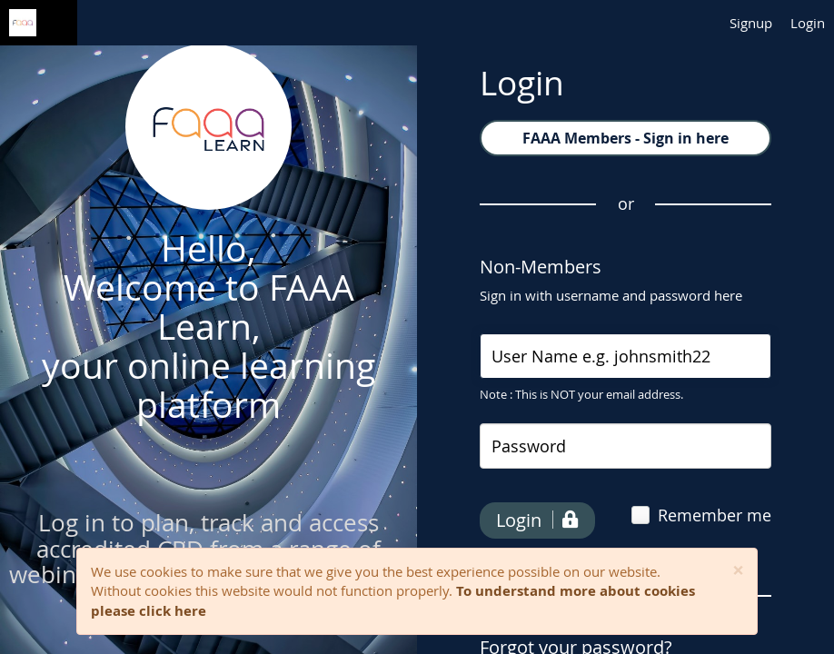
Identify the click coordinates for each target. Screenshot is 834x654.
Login (807, 23)
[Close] (738, 570)
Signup (751, 23)
